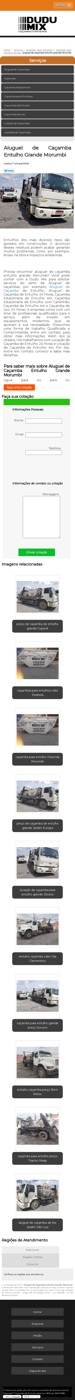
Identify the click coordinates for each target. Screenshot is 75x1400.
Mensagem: (41, 515)
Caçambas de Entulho (17, 105)
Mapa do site (37, 1370)
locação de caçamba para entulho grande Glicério (37, 892)
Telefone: (43, 450)
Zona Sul (32, 1264)
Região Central (32, 1257)
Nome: (38, 421)
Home (37, 1312)
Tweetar (9, 171)
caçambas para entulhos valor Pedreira (37, 693)
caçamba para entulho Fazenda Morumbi (37, 759)
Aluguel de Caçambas (17, 69)
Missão (37, 1335)
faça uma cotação (19, 387)
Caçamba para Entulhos (18, 96)
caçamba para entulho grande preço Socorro (37, 1025)
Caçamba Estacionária (17, 87)
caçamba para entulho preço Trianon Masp (37, 1158)
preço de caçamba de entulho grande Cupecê (38, 626)
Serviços (37, 60)
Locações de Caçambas (17, 132)
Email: (38, 435)
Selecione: (33, 1249)
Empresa (37, 1323)
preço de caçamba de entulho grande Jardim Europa (38, 826)
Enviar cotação (36, 552)
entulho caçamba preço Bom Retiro (37, 1092)
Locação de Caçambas (17, 123)
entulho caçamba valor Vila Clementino (37, 959)
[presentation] (37, 469)
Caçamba (10, 78)
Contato (37, 1359)
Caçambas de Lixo (15, 114)
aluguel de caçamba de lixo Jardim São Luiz (37, 1225)
